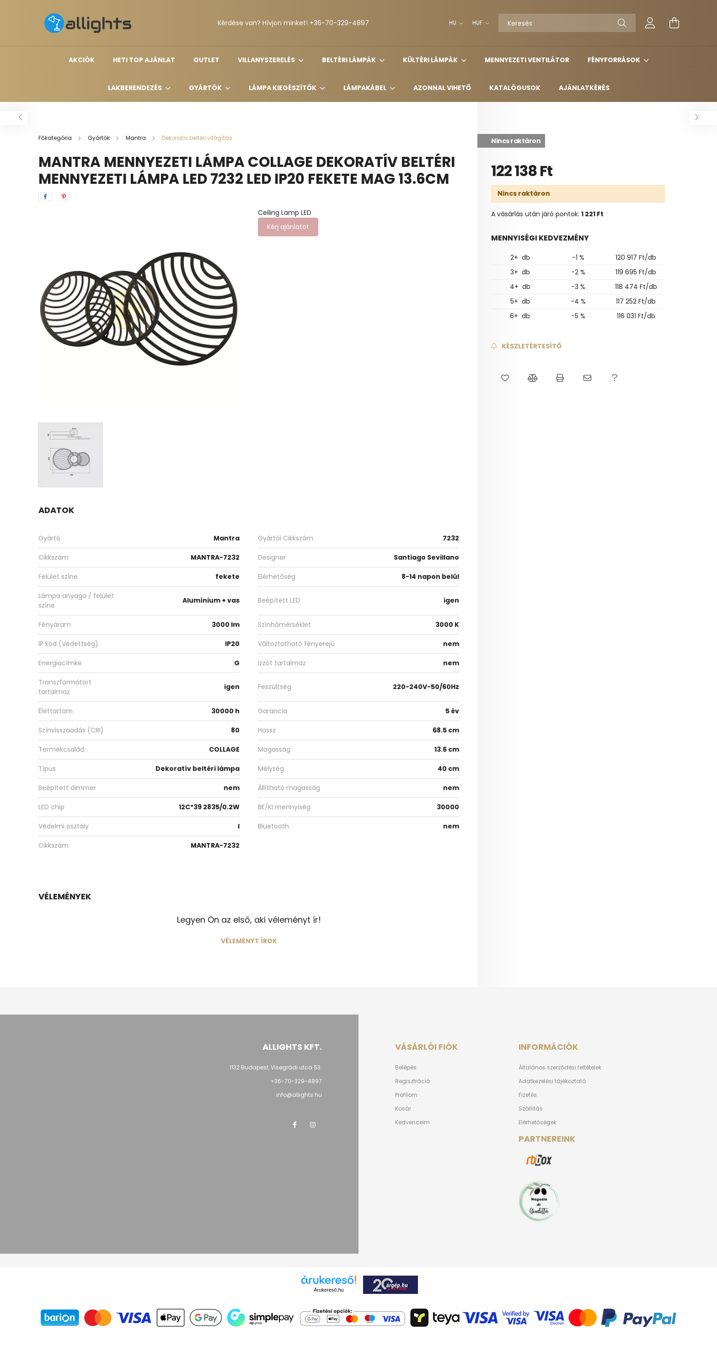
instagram (313, 1125)
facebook (294, 1125)
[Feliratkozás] (526, 346)
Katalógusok (514, 87)
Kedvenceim (412, 1122)
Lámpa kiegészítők (283, 87)
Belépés (406, 1067)
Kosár (403, 1109)
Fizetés (528, 1095)
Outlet (206, 59)
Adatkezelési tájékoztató (552, 1081)
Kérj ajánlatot (288, 226)
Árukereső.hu (328, 1290)
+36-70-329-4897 (339, 22)
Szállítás (531, 1109)
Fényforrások (615, 59)
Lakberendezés (135, 87)
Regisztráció (412, 1081)
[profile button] (650, 23)
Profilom (406, 1095)
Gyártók (206, 87)
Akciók (82, 59)
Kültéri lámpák (431, 59)
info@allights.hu (299, 1095)
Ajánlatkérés (584, 87)
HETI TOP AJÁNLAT (144, 59)
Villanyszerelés (267, 59)
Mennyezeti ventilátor (527, 59)
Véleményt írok (249, 941)
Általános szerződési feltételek (560, 1067)
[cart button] (674, 23)
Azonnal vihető (442, 87)
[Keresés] (567, 23)
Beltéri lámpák (349, 59)
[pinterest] (64, 196)
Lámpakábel (365, 87)
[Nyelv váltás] (453, 23)
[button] (505, 378)
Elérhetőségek (537, 1122)
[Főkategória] (55, 138)
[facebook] (45, 196)
